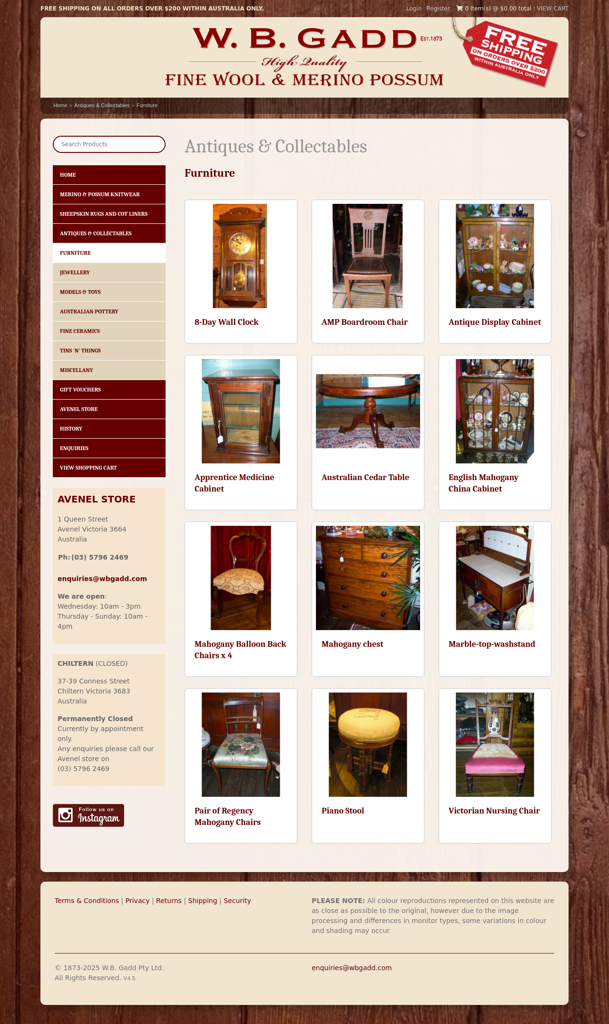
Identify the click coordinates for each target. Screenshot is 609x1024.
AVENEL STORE (97, 499)
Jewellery (75, 272)
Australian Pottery (89, 311)
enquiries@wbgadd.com (352, 968)
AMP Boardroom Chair (365, 322)
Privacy (138, 900)
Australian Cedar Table (365, 477)
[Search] (109, 144)
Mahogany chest (352, 644)
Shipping (202, 900)
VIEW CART (553, 8)
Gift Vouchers (80, 389)
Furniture (147, 105)
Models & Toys (80, 292)
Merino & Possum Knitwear (100, 194)
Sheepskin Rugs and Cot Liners (103, 214)
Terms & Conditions (87, 900)
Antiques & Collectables (101, 105)
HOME (68, 174)
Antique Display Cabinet (495, 322)
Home (60, 105)
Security (237, 900)
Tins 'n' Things (80, 350)
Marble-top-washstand (492, 644)
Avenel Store (79, 409)
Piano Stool (343, 811)
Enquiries (74, 448)
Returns (169, 900)
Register (438, 8)
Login (414, 8)
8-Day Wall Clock (226, 322)
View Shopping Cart (88, 467)
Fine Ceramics (80, 331)
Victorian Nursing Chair (494, 811)
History (71, 428)
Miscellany (76, 370)
